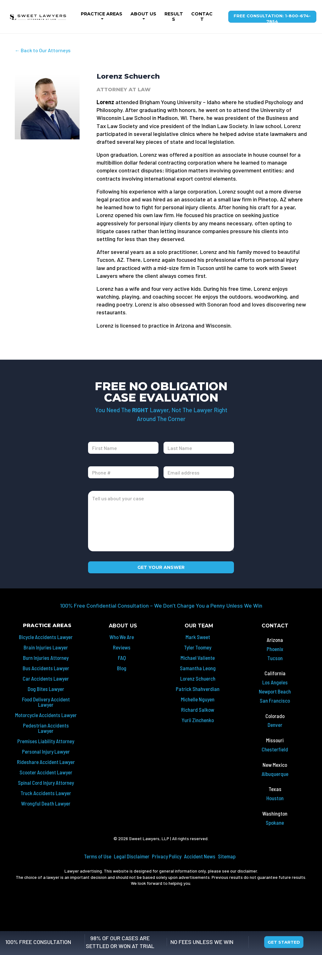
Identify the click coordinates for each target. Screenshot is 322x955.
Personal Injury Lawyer (46, 751)
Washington (274, 813)
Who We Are (121, 637)
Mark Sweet (198, 637)
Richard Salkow (197, 709)
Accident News (199, 856)
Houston (275, 798)
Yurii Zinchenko (197, 720)
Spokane (275, 822)
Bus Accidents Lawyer (46, 668)
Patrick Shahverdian (197, 689)
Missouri (275, 740)
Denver (275, 725)
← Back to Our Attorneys (42, 50)
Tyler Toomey (197, 647)
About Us (143, 14)
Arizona (275, 640)
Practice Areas (101, 14)
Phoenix (275, 649)
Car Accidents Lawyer (46, 678)
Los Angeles (275, 682)
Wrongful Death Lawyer (45, 803)
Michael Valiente (197, 657)
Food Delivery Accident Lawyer (46, 702)
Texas (275, 789)
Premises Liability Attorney (45, 741)
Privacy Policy (166, 856)
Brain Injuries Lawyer (46, 647)
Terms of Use (97, 856)
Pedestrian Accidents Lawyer (46, 728)
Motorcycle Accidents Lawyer (46, 715)
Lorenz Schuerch (197, 678)
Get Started (284, 942)
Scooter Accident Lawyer (45, 772)
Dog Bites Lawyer (46, 689)
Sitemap (227, 856)
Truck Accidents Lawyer (45, 793)
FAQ (122, 657)
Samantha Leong (198, 668)
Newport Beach (275, 691)
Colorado (275, 716)
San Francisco (275, 700)
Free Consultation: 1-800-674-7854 (272, 18)
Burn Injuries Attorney (46, 657)
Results (173, 16)
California (275, 673)
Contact (202, 16)
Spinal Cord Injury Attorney (46, 782)
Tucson (275, 658)
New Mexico (275, 764)
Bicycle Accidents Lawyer (46, 637)
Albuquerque (275, 774)
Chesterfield (275, 749)
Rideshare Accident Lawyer (46, 762)
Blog (121, 668)
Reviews (121, 647)
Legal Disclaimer (131, 856)
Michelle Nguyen (197, 699)
